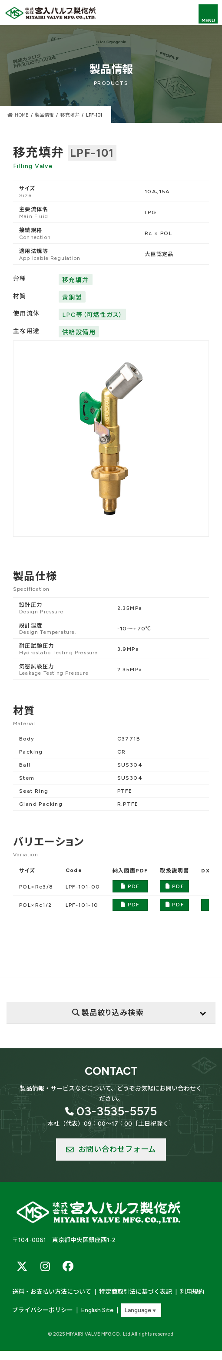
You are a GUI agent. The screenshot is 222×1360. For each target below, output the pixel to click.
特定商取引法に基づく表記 (135, 1292)
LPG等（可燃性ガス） (92, 315)
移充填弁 (75, 280)
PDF (130, 886)
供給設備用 (79, 332)
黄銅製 (72, 297)
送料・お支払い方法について (51, 1292)
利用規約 (192, 1292)
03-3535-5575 (116, 1111)
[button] (111, 1149)
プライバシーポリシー (42, 1310)
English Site (97, 1310)
